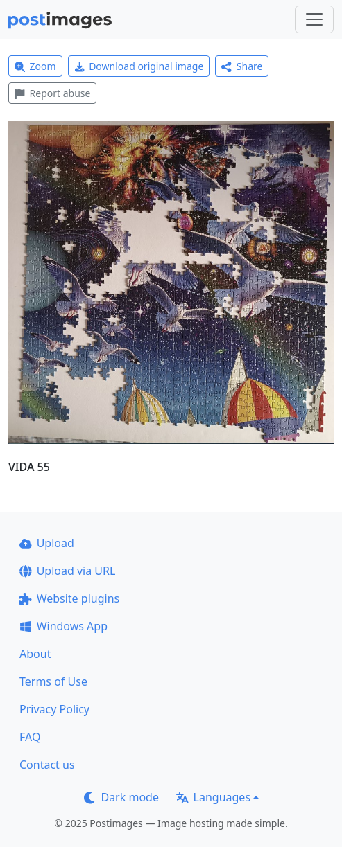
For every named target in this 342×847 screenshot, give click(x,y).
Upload (46, 543)
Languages (213, 797)
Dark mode (121, 797)
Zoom (35, 66)
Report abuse (52, 93)
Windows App (63, 626)
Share (241, 66)
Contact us (47, 764)
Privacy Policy (54, 709)
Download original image (139, 66)
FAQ (29, 737)
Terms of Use (53, 681)
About (35, 653)
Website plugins (69, 598)
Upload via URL (67, 570)
